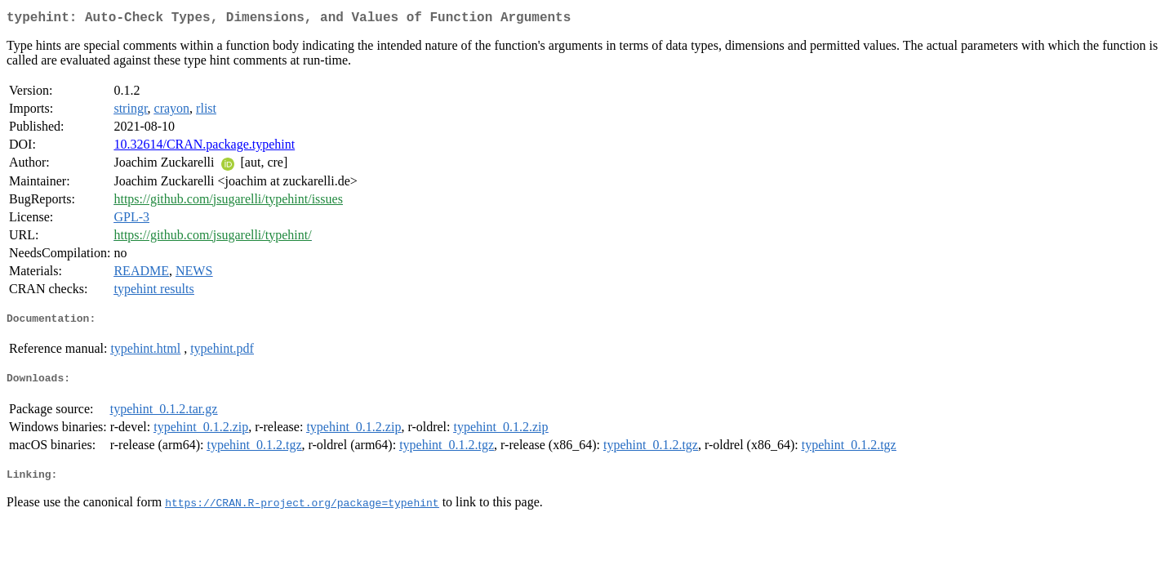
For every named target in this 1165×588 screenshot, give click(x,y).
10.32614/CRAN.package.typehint (204, 147)
